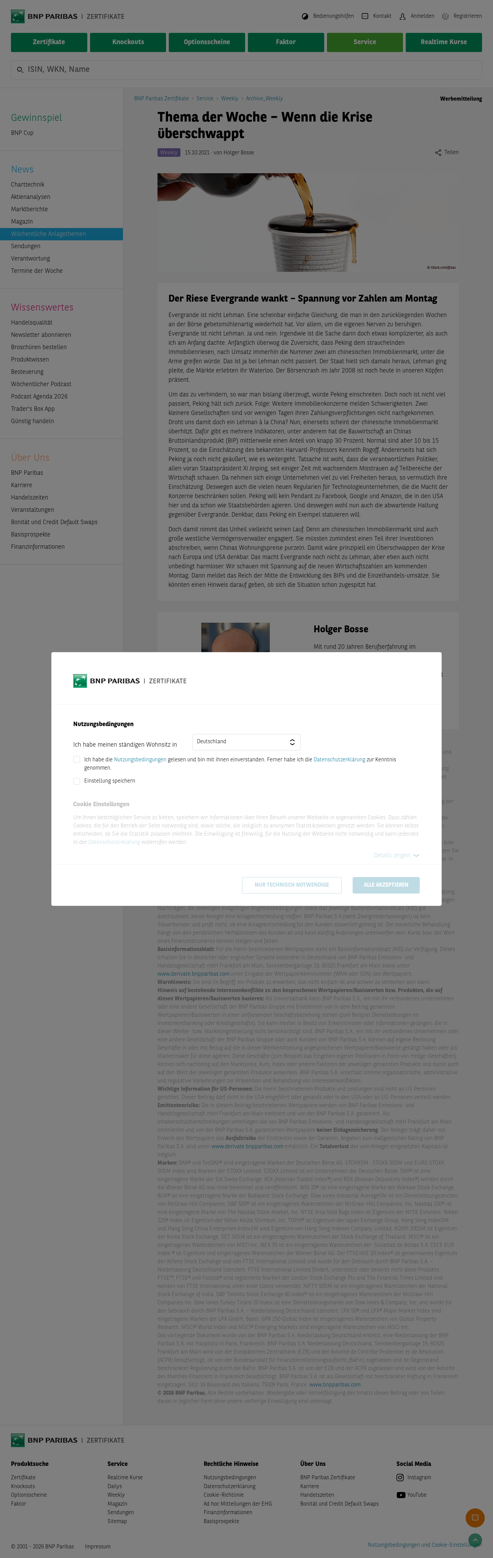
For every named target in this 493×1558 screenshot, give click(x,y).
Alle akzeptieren (386, 885)
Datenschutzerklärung (339, 760)
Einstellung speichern (109, 781)
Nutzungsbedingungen (140, 760)
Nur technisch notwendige (292, 885)
